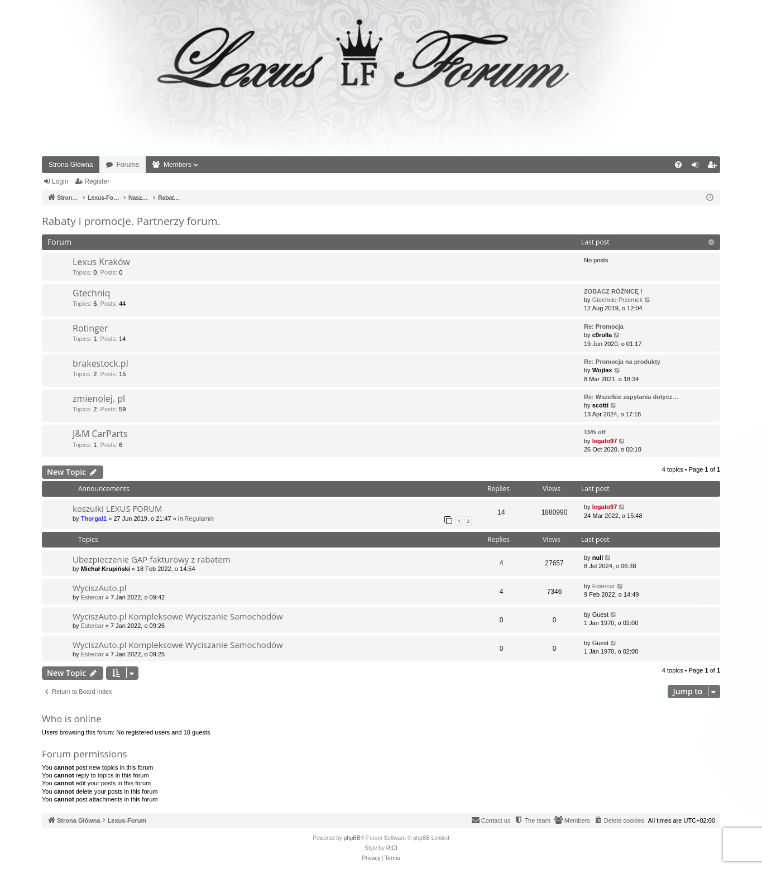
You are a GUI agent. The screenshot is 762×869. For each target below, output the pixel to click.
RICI (391, 848)
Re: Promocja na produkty (622, 361)
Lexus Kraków (101, 262)
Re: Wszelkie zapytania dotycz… (631, 396)
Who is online (72, 718)
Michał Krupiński (105, 568)
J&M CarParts (100, 434)
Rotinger (90, 328)
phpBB (352, 838)
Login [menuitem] (697, 167)
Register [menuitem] (714, 167)
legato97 (604, 441)
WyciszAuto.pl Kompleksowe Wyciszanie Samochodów (178, 616)
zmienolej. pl (99, 398)
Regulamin (199, 518)
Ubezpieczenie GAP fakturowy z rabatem (152, 559)
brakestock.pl (100, 363)
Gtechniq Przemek (617, 299)
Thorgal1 (94, 518)
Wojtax (602, 370)
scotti (600, 405)
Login (60, 181)
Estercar (92, 597)
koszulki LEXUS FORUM (117, 508)
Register (96, 181)
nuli (597, 557)
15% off (595, 432)
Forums (127, 165)
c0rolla (602, 335)
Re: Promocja (604, 326)
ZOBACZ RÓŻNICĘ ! (613, 291)
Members (177, 165)
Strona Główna (71, 165)
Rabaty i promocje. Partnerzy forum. (131, 221)
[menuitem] (678, 164)
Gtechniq (91, 293)
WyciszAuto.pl (99, 587)
